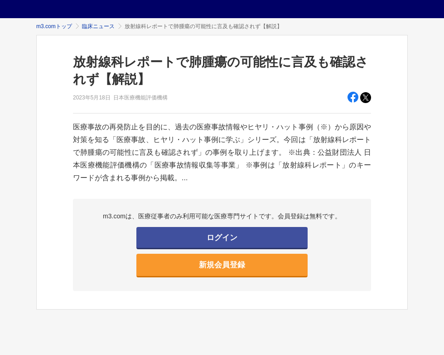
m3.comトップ (54, 26)
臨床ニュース (98, 26)
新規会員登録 (222, 265)
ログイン (222, 237)
